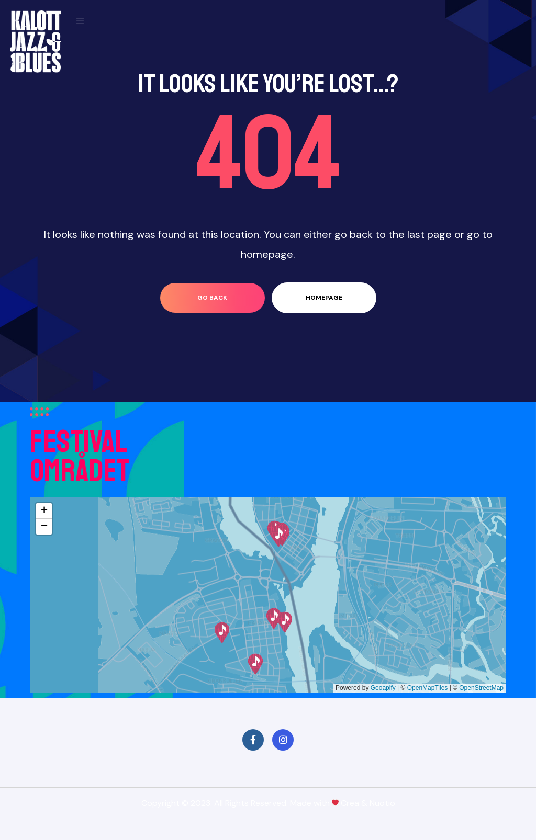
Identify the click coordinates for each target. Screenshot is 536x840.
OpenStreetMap (481, 687)
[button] (255, 664)
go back (212, 297)
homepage (324, 297)
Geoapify (383, 687)
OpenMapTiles (427, 687)
